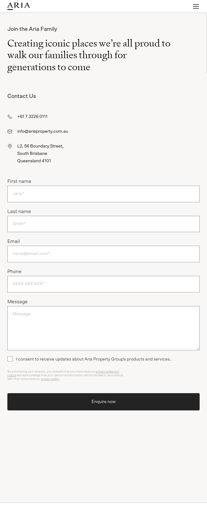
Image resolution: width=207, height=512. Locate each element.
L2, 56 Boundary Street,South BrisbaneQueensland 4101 (40, 153)
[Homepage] (35, 6)
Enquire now (104, 402)
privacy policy (50, 379)
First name (19, 181)
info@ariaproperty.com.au (42, 131)
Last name (19, 211)
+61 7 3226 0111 (32, 117)
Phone (14, 271)
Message (17, 301)
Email (13, 241)
